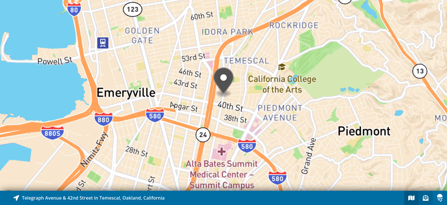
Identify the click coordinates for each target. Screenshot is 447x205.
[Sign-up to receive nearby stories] (425, 198)
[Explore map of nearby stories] (223, 95)
